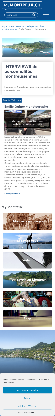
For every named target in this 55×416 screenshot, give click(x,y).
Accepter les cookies (27, 390)
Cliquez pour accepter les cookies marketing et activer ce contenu (27, 123)
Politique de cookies (26, 412)
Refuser (27, 398)
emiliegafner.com (12, 193)
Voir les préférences (27, 406)
